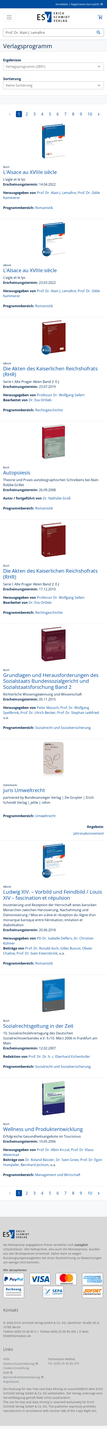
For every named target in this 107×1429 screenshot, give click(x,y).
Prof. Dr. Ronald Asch (42, 948)
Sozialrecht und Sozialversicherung (63, 727)
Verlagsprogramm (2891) (55, 66)
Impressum (11, 1382)
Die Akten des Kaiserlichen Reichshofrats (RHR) (50, 371)
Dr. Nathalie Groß (57, 498)
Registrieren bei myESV (85, 4)
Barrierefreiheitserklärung (21, 1377)
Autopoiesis (16, 472)
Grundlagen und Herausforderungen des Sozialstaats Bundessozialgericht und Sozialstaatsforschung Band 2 (50, 681)
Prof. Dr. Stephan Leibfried (78, 712)
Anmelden (61, 4)
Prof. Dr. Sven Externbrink (37, 953)
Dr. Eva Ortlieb (40, 400)
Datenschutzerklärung (18, 1364)
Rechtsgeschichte (49, 410)
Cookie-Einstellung (16, 1368)
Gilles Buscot (70, 948)
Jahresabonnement (88, 833)
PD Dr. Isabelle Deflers (54, 938)
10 (90, 114)
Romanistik (44, 207)
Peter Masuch (48, 707)
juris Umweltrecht (24, 790)
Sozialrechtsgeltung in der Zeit (38, 1025)
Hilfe (6, 1359)
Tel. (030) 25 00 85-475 (63, 1363)
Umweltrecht (45, 816)
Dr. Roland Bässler (39, 1159)
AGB (6, 1373)
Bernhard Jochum (35, 1164)
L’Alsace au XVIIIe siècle (30, 172)
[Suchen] (48, 32)
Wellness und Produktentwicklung (43, 1129)
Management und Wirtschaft (57, 1174)
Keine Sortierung (55, 85)
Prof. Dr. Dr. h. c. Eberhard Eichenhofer (59, 1056)
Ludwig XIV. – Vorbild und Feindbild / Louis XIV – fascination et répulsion (52, 894)
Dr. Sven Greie (67, 1159)
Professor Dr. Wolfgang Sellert (61, 395)
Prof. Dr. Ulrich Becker (38, 712)
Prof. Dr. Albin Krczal (53, 1149)
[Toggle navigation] (9, 17)
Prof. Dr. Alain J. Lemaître (56, 192)
